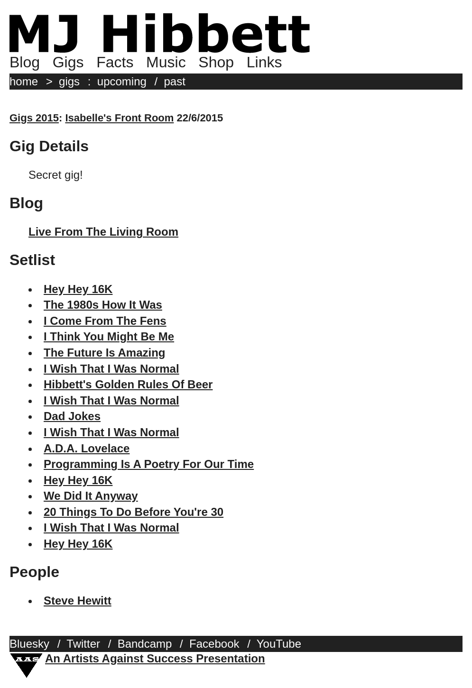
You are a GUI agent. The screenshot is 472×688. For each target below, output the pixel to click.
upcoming (122, 81)
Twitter (83, 643)
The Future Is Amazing (104, 352)
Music (166, 62)
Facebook (214, 643)
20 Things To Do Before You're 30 (133, 511)
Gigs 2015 (34, 118)
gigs (69, 81)
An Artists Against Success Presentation (155, 658)
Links (264, 62)
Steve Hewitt (77, 600)
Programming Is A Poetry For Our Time (149, 464)
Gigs (68, 62)
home (23, 81)
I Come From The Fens (105, 320)
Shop (216, 62)
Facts (114, 62)
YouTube (279, 643)
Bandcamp (145, 643)
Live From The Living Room (103, 231)
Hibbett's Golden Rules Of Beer (128, 384)
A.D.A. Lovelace (87, 448)
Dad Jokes (72, 416)
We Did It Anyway (91, 495)
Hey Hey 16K (78, 289)
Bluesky (29, 643)
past (174, 81)
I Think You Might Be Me (109, 336)
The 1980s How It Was (103, 304)
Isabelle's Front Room (119, 118)
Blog (24, 62)
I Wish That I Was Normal (111, 368)
